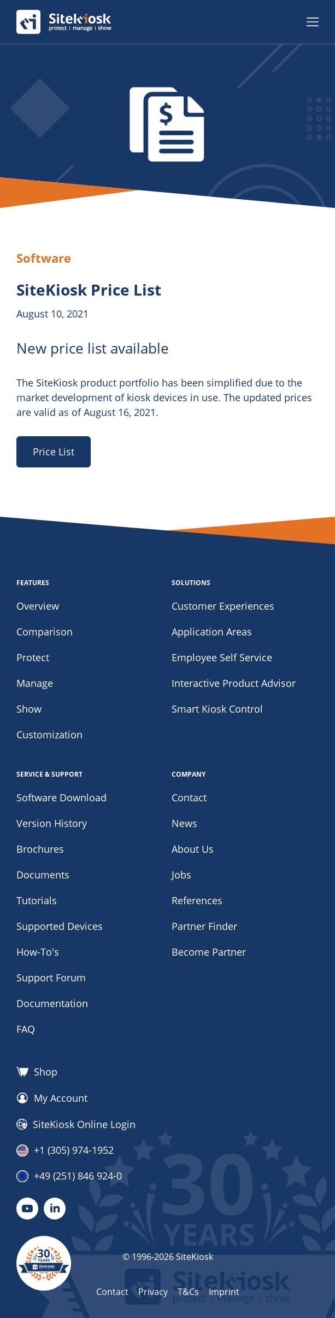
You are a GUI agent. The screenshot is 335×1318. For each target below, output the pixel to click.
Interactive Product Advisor (234, 683)
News (184, 823)
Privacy (153, 1292)
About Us (193, 848)
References (197, 900)
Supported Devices (59, 926)
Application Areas (212, 631)
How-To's (37, 951)
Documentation (52, 1003)
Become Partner (209, 951)
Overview (37, 605)
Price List (53, 451)
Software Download (61, 797)
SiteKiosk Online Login (76, 1124)
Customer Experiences (223, 605)
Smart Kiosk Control (217, 708)
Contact (189, 797)
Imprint (224, 1292)
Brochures (40, 848)
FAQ (25, 1029)
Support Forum (51, 977)
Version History (51, 823)
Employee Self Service (222, 657)
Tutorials (36, 900)
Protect (32, 657)
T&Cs (188, 1292)
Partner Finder (204, 926)
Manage (34, 683)
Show (29, 708)
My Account (51, 1097)
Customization (49, 734)
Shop (36, 1071)
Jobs (181, 874)
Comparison (44, 631)
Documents (42, 874)
